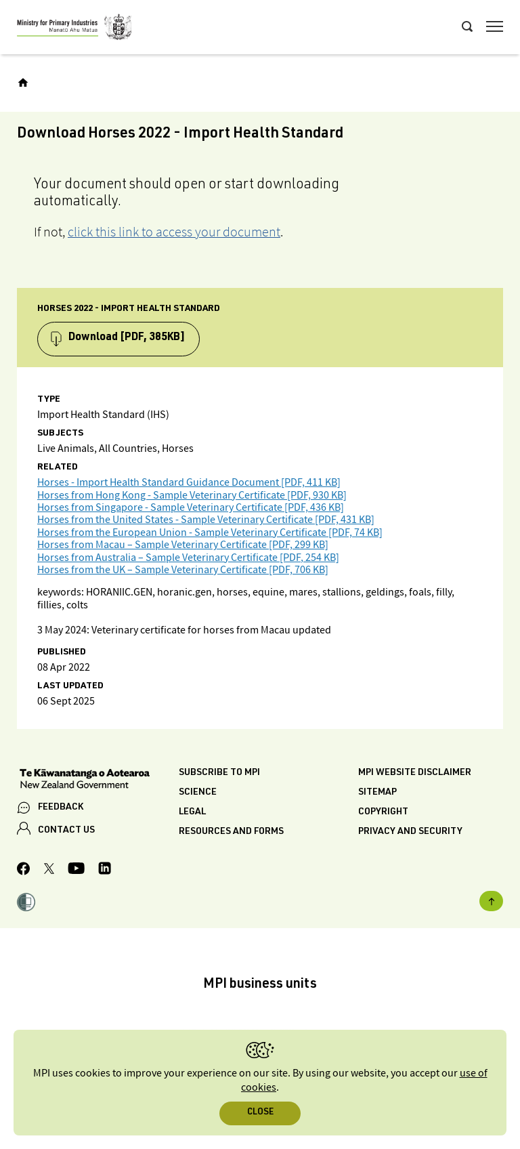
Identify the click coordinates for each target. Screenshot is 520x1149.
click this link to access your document (174, 232)
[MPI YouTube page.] (76, 870)
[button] (26, 904)
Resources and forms (231, 832)
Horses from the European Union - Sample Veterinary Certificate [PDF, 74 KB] (210, 533)
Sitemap (377, 792)
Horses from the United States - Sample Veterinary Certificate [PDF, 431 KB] (205, 520)
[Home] (23, 83)
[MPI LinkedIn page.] (104, 870)
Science (198, 792)
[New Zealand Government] (98, 780)
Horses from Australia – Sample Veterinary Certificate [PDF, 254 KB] (188, 558)
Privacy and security (410, 832)
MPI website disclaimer (414, 773)
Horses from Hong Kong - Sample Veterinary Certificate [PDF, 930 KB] (192, 495)
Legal (192, 812)
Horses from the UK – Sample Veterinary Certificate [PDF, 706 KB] (182, 570)
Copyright (383, 812)
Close (260, 1112)
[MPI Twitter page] (49, 870)
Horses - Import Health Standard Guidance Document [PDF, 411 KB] (189, 483)
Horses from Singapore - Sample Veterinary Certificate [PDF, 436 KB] (190, 508)
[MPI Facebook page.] (23, 870)
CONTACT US (66, 830)
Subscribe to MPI (219, 773)
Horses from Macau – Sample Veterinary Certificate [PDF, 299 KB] (182, 545)
